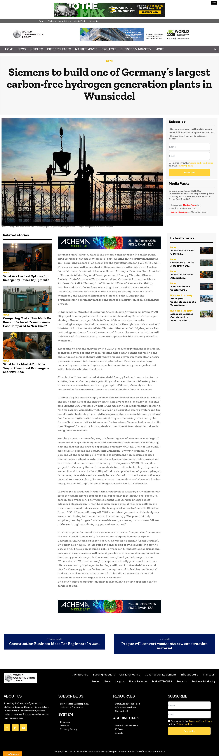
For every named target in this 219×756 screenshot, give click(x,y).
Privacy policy (185, 165)
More (160, 49)
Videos (52, 21)
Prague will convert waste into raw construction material (164, 645)
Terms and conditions (201, 162)
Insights (36, 49)
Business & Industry (136, 49)
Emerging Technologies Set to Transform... (183, 302)
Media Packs (80, 21)
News (22, 49)
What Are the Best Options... (182, 252)
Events (42, 21)
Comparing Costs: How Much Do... (182, 264)
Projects (109, 49)
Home (9, 49)
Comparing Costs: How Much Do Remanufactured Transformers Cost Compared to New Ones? (27, 322)
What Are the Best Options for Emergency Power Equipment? (26, 278)
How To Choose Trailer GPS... (180, 288)
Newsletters (65, 21)
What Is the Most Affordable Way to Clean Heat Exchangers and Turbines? (26, 368)
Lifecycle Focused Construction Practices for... (181, 317)
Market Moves (86, 49)
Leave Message (179, 212)
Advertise (94, 21)
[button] (215, 49)
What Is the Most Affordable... (181, 276)
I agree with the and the (191, 164)
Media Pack (189, 205)
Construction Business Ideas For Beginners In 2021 (54, 643)
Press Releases (59, 49)
